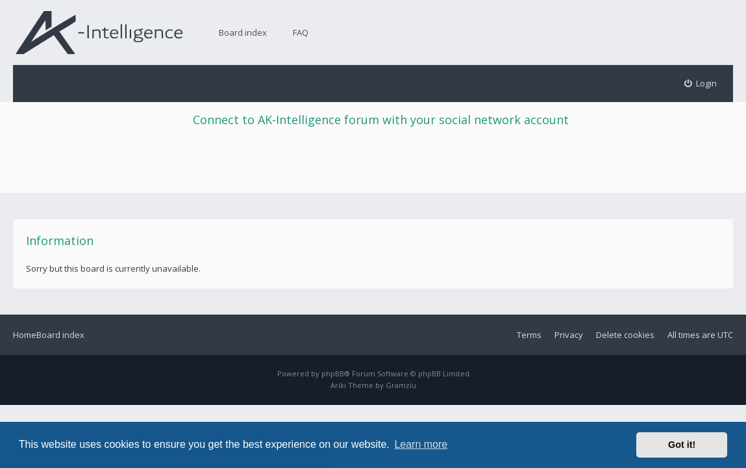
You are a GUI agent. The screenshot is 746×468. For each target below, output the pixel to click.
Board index (243, 32)
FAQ (300, 32)
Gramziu (401, 385)
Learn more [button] (420, 444)
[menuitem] (700, 83)
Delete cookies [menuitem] (625, 335)
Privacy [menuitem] (568, 335)
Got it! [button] (681, 444)
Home (24, 335)
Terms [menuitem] (529, 335)
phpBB (332, 373)
